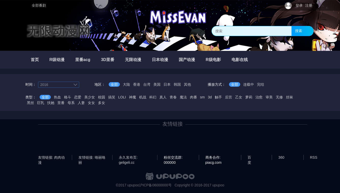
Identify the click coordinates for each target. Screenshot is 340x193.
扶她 (50, 103)
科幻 (152, 97)
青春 (173, 97)
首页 (35, 59)
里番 (60, 103)
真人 (163, 97)
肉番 (193, 97)
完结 (260, 84)
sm (202, 97)
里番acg (82, 59)
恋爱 (77, 97)
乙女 (238, 97)
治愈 (259, 97)
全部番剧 (39, 5)
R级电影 (213, 59)
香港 (136, 84)
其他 (187, 84)
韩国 (177, 84)
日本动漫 (160, 59)
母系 (71, 103)
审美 (269, 97)
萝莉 (248, 97)
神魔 (132, 97)
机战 (142, 97)
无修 (279, 97)
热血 (57, 97)
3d (210, 97)
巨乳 (40, 103)
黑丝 (30, 103)
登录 (299, 5)
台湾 (146, 84)
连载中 (248, 84)
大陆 (126, 84)
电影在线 (240, 59)
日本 (167, 84)
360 (281, 157)
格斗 (67, 97)
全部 (114, 84)
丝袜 (289, 97)
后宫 (228, 97)
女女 (91, 103)
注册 (308, 5)
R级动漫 (57, 59)
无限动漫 (133, 59)
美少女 (89, 97)
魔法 (183, 97)
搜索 (298, 31)
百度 (249, 157)
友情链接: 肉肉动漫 (51, 157)
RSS (313, 157)
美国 (156, 84)
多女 (101, 103)
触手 (218, 97)
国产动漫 (187, 59)
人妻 (81, 103)
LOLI (122, 97)
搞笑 (111, 97)
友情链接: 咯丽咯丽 (91, 157)
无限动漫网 (58, 31)
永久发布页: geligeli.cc (128, 157)
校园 (101, 97)
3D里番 (107, 59)
